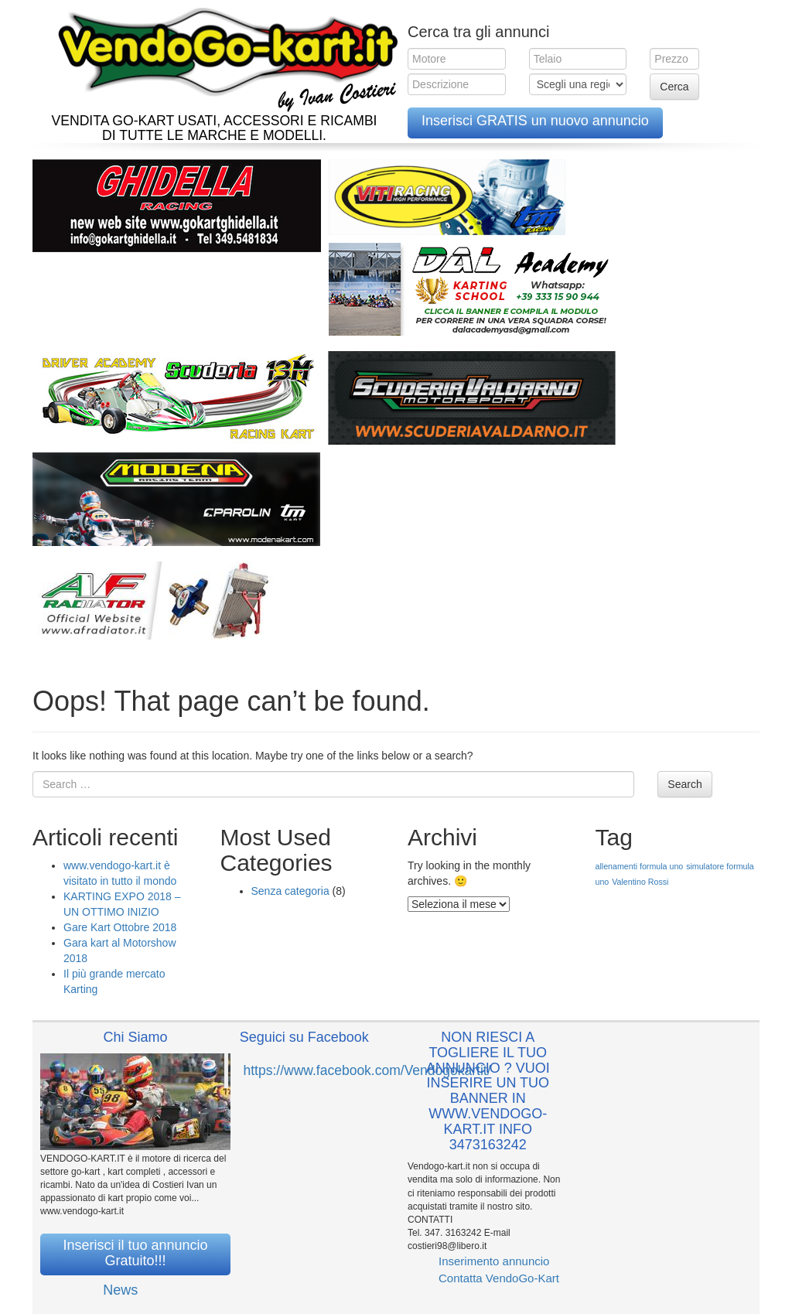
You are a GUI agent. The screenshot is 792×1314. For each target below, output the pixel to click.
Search (684, 784)
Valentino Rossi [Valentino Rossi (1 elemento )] (640, 881)
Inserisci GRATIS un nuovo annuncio (535, 120)
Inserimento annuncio (494, 1261)
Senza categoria (290, 891)
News (120, 1290)
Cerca (674, 86)
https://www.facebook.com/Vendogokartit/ (367, 1070)
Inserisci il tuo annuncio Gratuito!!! (135, 1252)
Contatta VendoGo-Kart (499, 1278)
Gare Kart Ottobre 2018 (119, 927)
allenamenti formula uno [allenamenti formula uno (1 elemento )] (640, 866)
